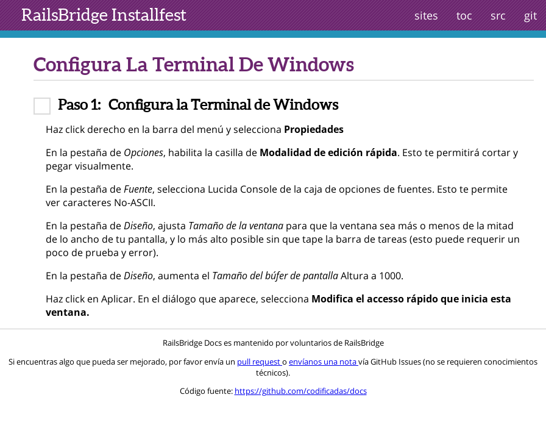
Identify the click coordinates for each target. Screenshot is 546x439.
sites (426, 15)
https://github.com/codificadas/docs (301, 390)
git (530, 15)
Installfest (103, 14)
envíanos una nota (323, 361)
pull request (259, 361)
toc (464, 15)
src (498, 15)
